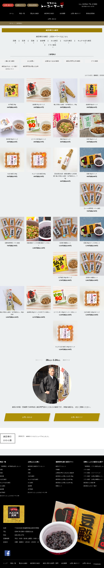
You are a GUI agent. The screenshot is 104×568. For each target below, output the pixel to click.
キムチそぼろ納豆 (5, 482)
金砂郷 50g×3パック (92, 104)
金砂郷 (2, 489)
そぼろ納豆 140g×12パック (92, 312)
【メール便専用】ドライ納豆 (91, 208)
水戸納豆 (2, 492)
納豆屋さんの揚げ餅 (89, 482)
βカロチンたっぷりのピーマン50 (9, 495)
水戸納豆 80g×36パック (65, 277)
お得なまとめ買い (34, 462)
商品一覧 (22, 13)
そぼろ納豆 (3, 479)
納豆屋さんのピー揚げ (90, 486)
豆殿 (1, 469)
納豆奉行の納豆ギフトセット (36, 466)
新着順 (102, 75)
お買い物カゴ (8, 5)
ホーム (11, 13)
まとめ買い (30, 61)
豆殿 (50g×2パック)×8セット (91, 243)
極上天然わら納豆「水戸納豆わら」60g (65, 104)
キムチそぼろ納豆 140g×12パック (65, 346)
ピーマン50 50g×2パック (38, 139)
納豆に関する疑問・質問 (50, 563)
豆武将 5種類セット (65, 243)
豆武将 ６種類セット (92, 277)
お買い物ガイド (76, 13)
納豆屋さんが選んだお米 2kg (64, 482)
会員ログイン (20, 5)
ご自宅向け (19, 23)
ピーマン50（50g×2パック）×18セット (65, 312)
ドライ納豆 (94, 61)
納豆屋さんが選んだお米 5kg (64, 479)
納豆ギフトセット (61, 466)
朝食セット (59, 486)
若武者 (2, 476)
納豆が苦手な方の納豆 (73, 61)
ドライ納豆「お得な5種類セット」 (94, 476)
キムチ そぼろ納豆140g (39, 173)
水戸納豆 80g (12, 104)
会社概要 (62, 13)
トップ (5, 563)
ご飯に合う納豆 (9, 61)
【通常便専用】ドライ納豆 (12, 243)
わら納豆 (2, 486)
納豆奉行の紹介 (49, 13)
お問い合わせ (52, 19)
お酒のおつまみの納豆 (52, 61)
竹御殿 (58, 469)
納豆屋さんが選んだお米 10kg (64, 476)
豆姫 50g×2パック (65, 139)
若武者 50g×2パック (12, 139)
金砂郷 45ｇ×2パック (38, 104)
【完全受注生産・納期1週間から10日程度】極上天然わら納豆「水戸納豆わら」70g (65, 176)
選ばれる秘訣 (34, 13)
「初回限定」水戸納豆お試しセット (10, 466)
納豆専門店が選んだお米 (30, 66)
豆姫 (1, 473)
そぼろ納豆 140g (12, 173)
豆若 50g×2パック (92, 139)
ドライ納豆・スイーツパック (92, 473)
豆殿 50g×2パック (92, 173)
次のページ (66, 360)
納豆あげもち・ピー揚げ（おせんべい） (9, 68)
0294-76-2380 (89, 4)
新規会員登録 (33, 5)
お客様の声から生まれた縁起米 (65, 473)
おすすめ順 (88, 75)
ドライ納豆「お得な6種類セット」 (94, 479)
